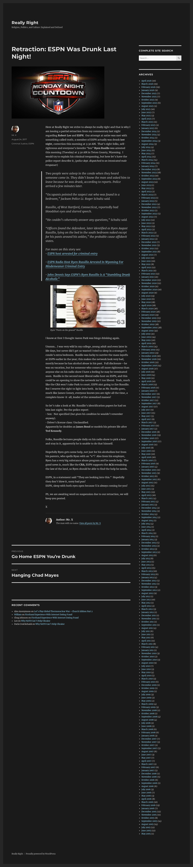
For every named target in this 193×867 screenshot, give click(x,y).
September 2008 (149, 716)
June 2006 (146, 792)
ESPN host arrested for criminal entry (72, 253)
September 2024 (149, 141)
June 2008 (146, 726)
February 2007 (148, 767)
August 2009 (147, 691)
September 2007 (149, 748)
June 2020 (146, 299)
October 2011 (147, 622)
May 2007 (146, 758)
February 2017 (148, 425)
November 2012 (148, 584)
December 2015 (148, 470)
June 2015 (146, 489)
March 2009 (147, 704)
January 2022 (147, 239)
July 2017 (145, 410)
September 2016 (149, 441)
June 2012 (146, 599)
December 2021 (148, 242)
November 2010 (148, 653)
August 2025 (147, 106)
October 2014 (147, 514)
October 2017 (147, 400)
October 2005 (147, 818)
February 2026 (148, 87)
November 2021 (148, 245)
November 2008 (149, 710)
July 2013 (145, 558)
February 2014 (148, 536)
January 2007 (147, 770)
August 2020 (147, 293)
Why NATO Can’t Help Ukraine (35, 621)
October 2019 (147, 324)
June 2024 (146, 150)
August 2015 (147, 482)
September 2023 (149, 179)
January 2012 (147, 612)
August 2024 (147, 144)
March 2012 (147, 609)
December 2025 (149, 93)
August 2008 (147, 720)
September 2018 (149, 365)
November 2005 (149, 815)
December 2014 (148, 508)
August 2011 (147, 628)
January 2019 (147, 353)
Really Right (25, 22)
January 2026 (147, 90)
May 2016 (146, 454)
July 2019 (145, 334)
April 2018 (146, 381)
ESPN (31, 143)
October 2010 (147, 656)
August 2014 (147, 520)
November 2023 (149, 172)
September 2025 (149, 103)
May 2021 (145, 264)
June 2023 (146, 185)
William (18, 614)
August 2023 (147, 182)
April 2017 (146, 419)
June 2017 (146, 413)
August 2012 (147, 593)
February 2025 (148, 125)
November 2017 (148, 397)
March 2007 (147, 764)
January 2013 (147, 577)
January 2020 (147, 315)
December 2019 (148, 318)
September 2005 (149, 821)
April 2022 (146, 229)
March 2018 (147, 384)
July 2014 (145, 523)
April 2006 (146, 799)
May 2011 (145, 637)
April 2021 (146, 267)
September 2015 (149, 479)
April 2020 (146, 305)
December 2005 (149, 811)
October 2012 (147, 587)
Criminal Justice (20, 143)
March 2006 (147, 802)
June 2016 (146, 451)
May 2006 (146, 796)
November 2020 (149, 283)
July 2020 (145, 296)
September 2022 (149, 213)
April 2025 (146, 119)
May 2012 (145, 603)
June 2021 (146, 261)
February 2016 (148, 463)
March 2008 (147, 729)
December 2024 (149, 131)
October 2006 (147, 780)
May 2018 (145, 378)
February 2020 (148, 311)
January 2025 (147, 128)
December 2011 (148, 615)
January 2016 (147, 467)
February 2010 (148, 682)
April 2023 (146, 191)
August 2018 (147, 368)
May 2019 (146, 340)
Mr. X (14, 135)
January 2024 (147, 166)
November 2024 (149, 134)
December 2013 (148, 542)
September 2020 (149, 289)
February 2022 (148, 236)
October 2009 (147, 688)
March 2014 (147, 533)
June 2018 (146, 375)
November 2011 (148, 618)
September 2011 (149, 625)
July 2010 (145, 666)
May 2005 (146, 834)
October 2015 (147, 476)
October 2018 (147, 362)
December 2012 (148, 580)
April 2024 (146, 156)
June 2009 (146, 697)
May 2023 (146, 188)
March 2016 (147, 460)
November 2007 (149, 742)
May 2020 (146, 302)
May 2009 (146, 701)
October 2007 (147, 745)
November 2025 (149, 96)
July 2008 (145, 723)
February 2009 (148, 707)
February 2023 (148, 198)
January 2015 (147, 504)
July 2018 (145, 372)
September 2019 (149, 327)
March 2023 (147, 194)
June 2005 (146, 830)
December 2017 (148, 394)
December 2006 (149, 773)
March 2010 (147, 678)
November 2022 (149, 207)
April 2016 (146, 457)
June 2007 (146, 754)
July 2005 (145, 827)
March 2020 (147, 308)
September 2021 (149, 251)
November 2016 (149, 435)
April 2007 (146, 761)
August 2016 (147, 444)
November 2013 (148, 546)
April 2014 (146, 530)
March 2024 (147, 160)
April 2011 (146, 641)
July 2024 (145, 147)
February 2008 (148, 732)
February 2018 (148, 387)
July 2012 (145, 596)
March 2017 (147, 422)
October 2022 (147, 210)
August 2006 (147, 786)
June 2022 (146, 223)
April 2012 (146, 606)
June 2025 (146, 112)
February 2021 (148, 274)
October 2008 (147, 713)
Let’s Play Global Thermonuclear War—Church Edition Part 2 (63, 611)
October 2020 (147, 286)
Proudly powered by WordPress (41, 854)
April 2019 (146, 343)
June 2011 (145, 634)
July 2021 (145, 258)
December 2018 (148, 356)
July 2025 (145, 109)
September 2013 (149, 552)
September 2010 (149, 659)
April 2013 (146, 568)
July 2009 (145, 694)
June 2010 (146, 669)
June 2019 (146, 337)
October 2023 (147, 175)
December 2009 (149, 685)
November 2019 (149, 321)
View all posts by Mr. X (90, 523)
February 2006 (148, 805)
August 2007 (147, 751)
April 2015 (146, 495)
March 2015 (147, 498)
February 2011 (148, 647)
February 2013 (148, 574)
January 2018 (147, 391)
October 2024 (147, 137)
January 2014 (147, 539)
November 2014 (148, 511)
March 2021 (147, 270)
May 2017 (145, 416)
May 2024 (146, 153)
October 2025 (147, 100)
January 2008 (147, 735)
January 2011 (147, 650)
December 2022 (149, 204)
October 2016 (147, 438)
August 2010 (147, 663)
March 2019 (147, 346)
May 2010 (145, 672)
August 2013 (147, 555)
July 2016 (145, 448)
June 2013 (146, 561)
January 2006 (147, 808)
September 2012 (149, 590)
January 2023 (147, 201)
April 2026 (146, 81)
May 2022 (146, 226)
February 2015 (148, 501)
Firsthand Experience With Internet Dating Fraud (48, 614)
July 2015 (145, 485)
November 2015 (148, 473)
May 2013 (145, 565)
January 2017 (147, 429)
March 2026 (147, 84)
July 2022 (145, 220)
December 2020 (149, 280)
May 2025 (146, 115)
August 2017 (147, 406)
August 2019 (147, 330)
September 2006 (149, 783)
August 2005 (147, 824)
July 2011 (145, 631)
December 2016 (148, 432)
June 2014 (146, 527)
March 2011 (146, 644)
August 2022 (147, 217)
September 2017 (149, 403)
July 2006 (145, 789)
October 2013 (147, 549)
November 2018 (148, 359)
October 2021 (147, 248)
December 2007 (149, 739)
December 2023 (148, 169)
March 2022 (147, 232)
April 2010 (146, 675)
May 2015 (145, 492)
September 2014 (149, 517)
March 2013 (147, 571)
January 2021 (147, 277)
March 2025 (147, 122)
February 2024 (148, 163)
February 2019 (148, 349)
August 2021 (147, 255)
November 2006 (149, 777)
